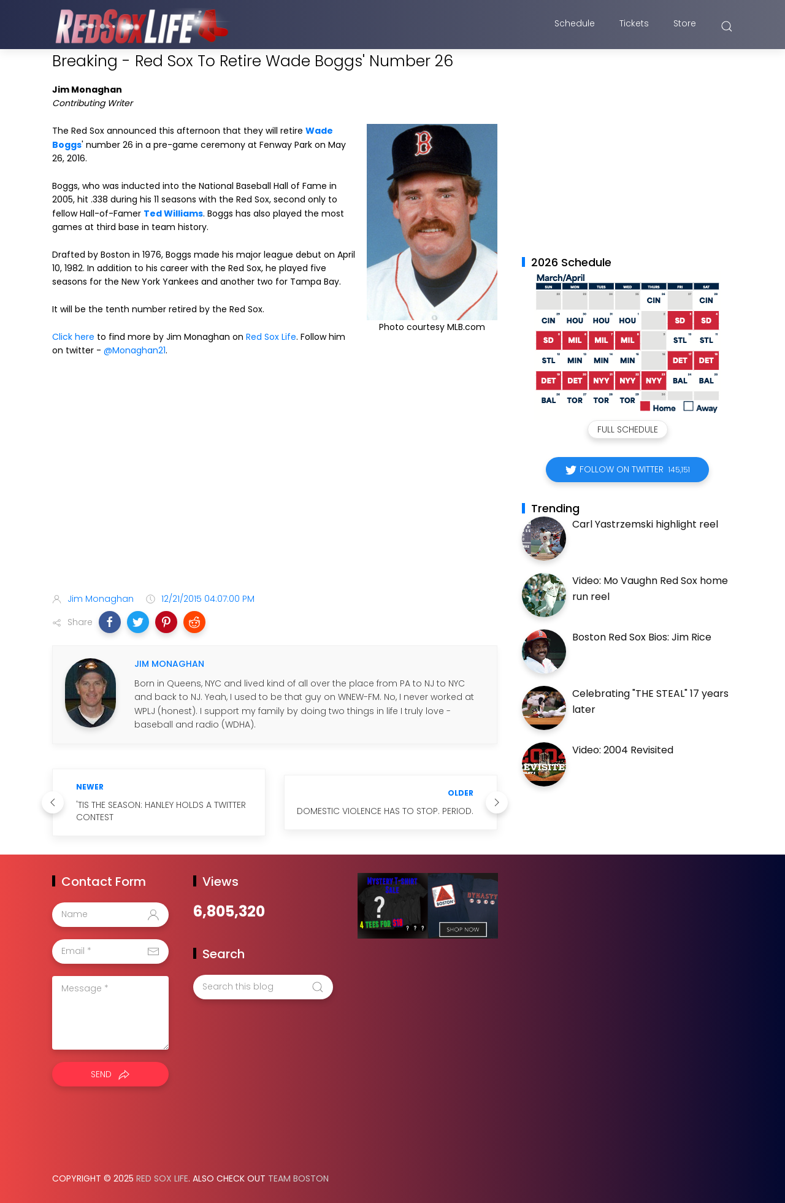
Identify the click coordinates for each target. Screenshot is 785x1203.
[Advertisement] (274, 486)
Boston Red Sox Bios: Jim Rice (641, 637)
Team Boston (298, 1178)
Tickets (634, 26)
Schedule (574, 26)
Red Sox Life (271, 337)
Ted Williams (173, 213)
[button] (110, 622)
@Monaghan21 (135, 350)
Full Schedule (627, 429)
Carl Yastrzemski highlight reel (645, 524)
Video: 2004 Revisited (622, 750)
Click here (73, 337)
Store (684, 26)
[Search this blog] (263, 987)
